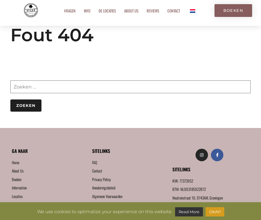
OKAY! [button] (215, 211)
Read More (189, 211)
